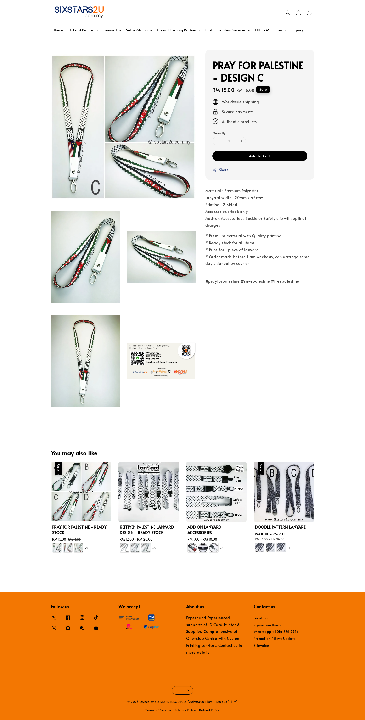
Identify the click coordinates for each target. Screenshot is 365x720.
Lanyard (110, 30)
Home (58, 30)
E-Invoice (261, 645)
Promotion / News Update (275, 638)
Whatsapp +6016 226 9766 (276, 631)
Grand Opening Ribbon (176, 30)
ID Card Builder (81, 30)
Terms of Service (158, 710)
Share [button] (221, 169)
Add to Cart (259, 155)
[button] (288, 12)
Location (261, 618)
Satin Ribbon (137, 30)
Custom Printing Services (225, 30)
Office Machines (268, 30)
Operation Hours (267, 625)
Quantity (219, 133)
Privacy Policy (185, 710)
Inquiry (297, 30)
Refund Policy (209, 710)
